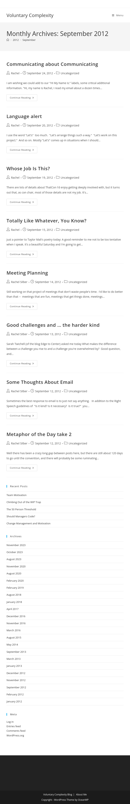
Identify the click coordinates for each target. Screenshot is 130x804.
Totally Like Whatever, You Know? (46, 220)
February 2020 (15, 580)
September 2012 (16, 687)
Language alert (24, 116)
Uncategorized (70, 73)
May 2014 (12, 644)
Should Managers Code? (20, 516)
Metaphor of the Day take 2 (39, 434)
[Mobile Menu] (118, 15)
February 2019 (15, 587)
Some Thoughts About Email (39, 382)
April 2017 (12, 609)
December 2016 (15, 616)
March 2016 (13, 630)
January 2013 (14, 666)
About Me (81, 794)
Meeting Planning (27, 272)
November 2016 (15, 623)
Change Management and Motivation (28, 523)
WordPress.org (15, 735)
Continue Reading (23, 98)
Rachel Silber (19, 282)
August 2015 (13, 637)
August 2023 (13, 559)
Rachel (15, 73)
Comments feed (15, 730)
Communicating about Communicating (52, 64)
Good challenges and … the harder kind (53, 325)
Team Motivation (16, 495)
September (29, 40)
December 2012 (15, 673)
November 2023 (15, 545)
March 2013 (13, 659)
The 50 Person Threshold (21, 509)
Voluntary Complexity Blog (57, 794)
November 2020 (15, 566)
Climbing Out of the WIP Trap (23, 502)
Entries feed (13, 726)
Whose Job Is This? (28, 168)
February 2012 (15, 694)
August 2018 (13, 594)
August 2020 (13, 573)
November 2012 (15, 680)
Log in (10, 721)
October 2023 (14, 552)
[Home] (7, 40)
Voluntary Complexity (29, 15)
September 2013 (16, 652)
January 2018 (14, 602)
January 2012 (14, 701)
